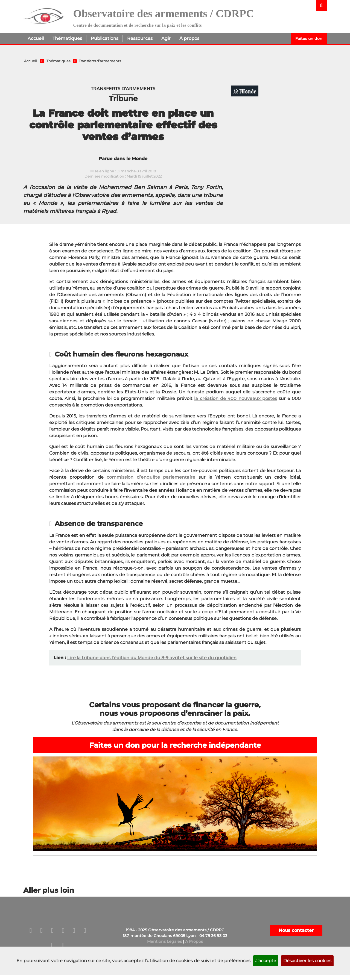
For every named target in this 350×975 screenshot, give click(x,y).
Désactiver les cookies (307, 960)
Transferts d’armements (100, 61)
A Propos (194, 941)
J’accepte (265, 960)
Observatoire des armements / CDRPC (163, 13)
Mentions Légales (164, 941)
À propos (189, 38)
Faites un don (308, 38)
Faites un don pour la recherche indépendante (175, 745)
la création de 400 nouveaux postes (235, 398)
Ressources (140, 38)
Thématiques (67, 38)
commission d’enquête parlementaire (151, 477)
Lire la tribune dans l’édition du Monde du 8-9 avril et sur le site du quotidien (152, 657)
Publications (104, 38)
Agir (166, 38)
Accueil (36, 38)
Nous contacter (296, 930)
